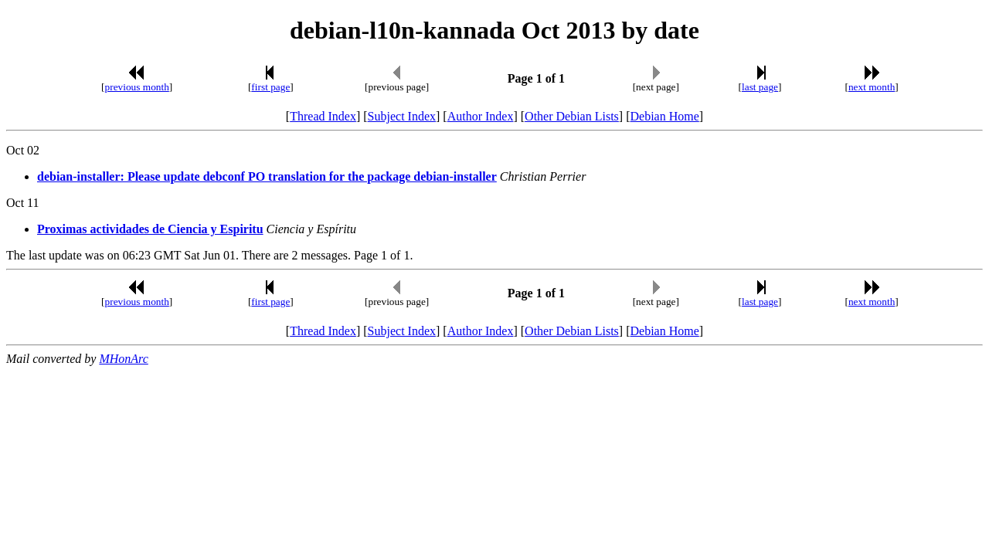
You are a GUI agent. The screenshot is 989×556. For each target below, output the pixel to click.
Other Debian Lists (572, 116)
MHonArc (123, 358)
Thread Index (323, 116)
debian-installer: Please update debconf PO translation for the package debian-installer (267, 176)
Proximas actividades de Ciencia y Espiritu (150, 229)
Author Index (480, 116)
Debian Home (664, 116)
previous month (137, 87)
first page (270, 87)
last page (760, 87)
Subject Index (402, 116)
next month (871, 87)
